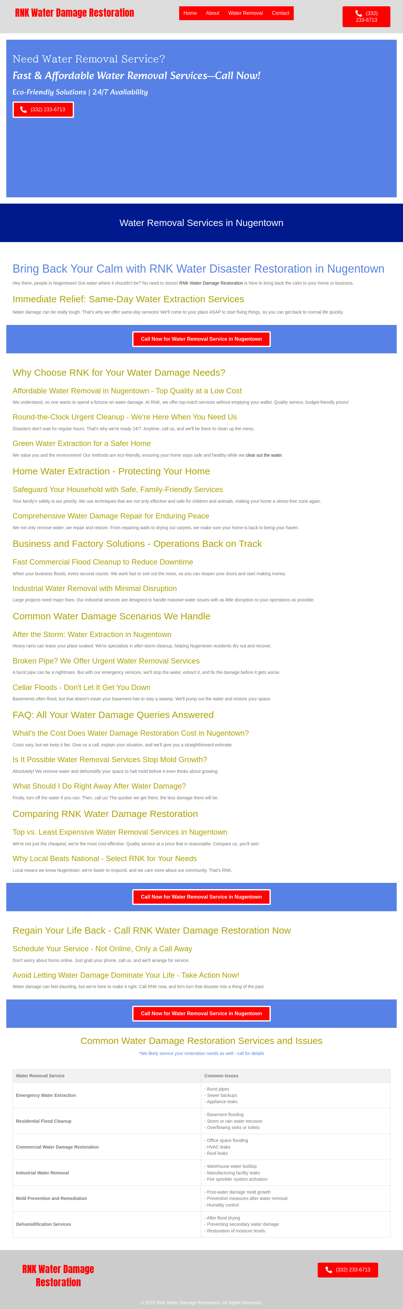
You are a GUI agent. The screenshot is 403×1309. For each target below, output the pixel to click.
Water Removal (245, 13)
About (212, 13)
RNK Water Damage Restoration (211, 283)
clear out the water (263, 455)
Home (190, 13)
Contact (280, 13)
